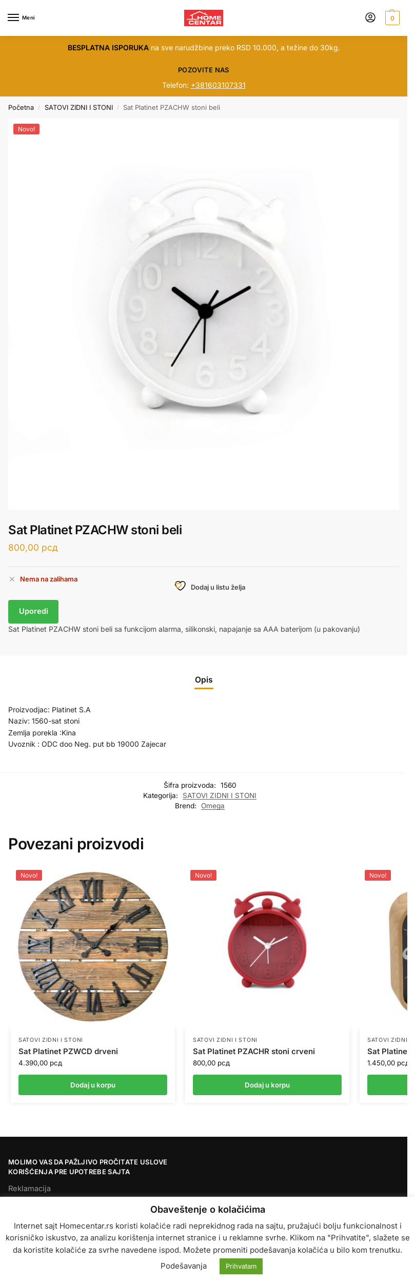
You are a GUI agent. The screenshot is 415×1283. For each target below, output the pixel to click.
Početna (21, 107)
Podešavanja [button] (184, 1266)
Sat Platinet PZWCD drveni (68, 1051)
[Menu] (23, 18)
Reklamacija (29, 1188)
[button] (391, 18)
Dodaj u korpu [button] (92, 1085)
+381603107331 (218, 85)
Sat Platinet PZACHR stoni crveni (254, 1051)
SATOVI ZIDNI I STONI (79, 107)
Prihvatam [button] (241, 1266)
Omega (213, 806)
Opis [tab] (204, 680)
